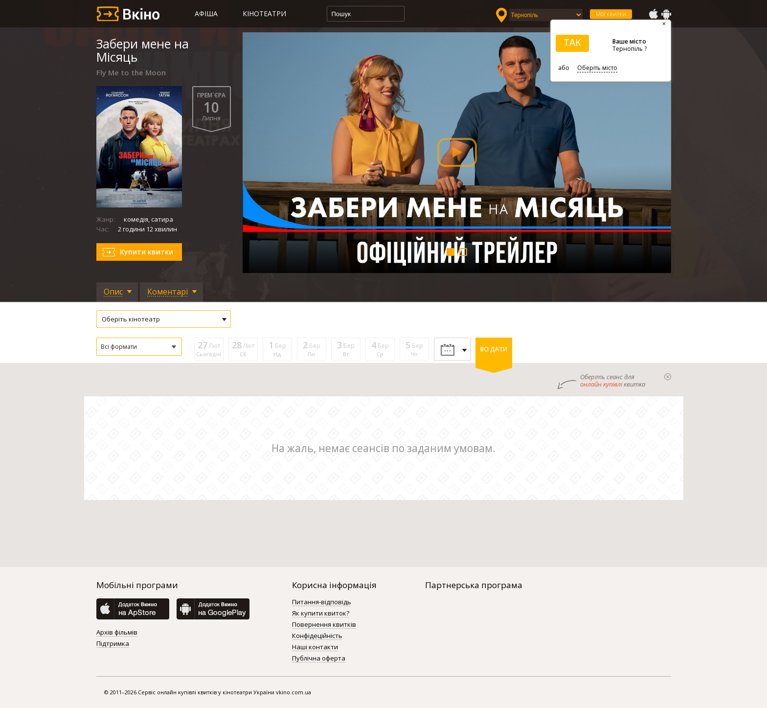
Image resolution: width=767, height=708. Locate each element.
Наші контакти (315, 647)
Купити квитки (146, 251)
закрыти (667, 376)
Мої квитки (611, 14)
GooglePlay (666, 14)
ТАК (572, 42)
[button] (139, 347)
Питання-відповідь (321, 602)
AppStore (653, 14)
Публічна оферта (318, 658)
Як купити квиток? (320, 613)
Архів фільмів (116, 633)
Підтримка (112, 644)
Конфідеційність (317, 636)
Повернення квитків (324, 625)
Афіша (206, 13)
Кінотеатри (264, 13)
